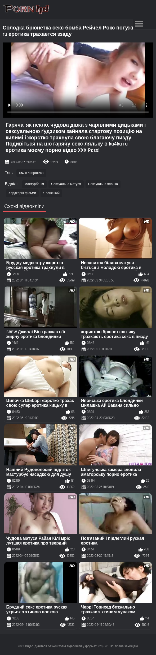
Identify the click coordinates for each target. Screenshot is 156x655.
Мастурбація (34, 184)
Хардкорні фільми (22, 193)
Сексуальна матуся (66, 184)
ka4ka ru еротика (31, 173)
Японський (51, 193)
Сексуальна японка (103, 184)
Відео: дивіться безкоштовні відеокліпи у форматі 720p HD (67, 646)
